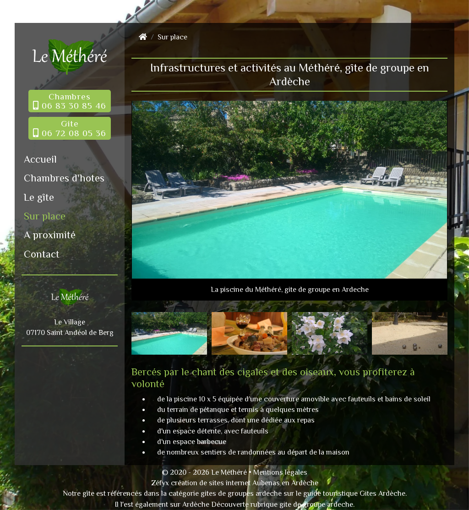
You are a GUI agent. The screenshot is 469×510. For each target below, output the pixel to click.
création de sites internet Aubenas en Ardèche (244, 483)
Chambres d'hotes (64, 178)
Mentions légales (280, 472)
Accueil (40, 159)
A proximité (50, 235)
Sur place (44, 216)
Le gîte (39, 197)
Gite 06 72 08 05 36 (69, 128)
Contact (42, 254)
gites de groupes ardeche (241, 493)
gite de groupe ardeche (316, 504)
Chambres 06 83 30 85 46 (69, 101)
